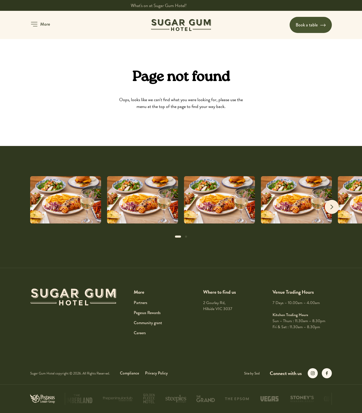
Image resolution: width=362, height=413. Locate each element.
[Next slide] (332, 207)
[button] (40, 24)
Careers (140, 333)
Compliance (129, 373)
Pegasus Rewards (147, 313)
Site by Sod (252, 373)
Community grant (148, 323)
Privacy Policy (156, 373)
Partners (140, 303)
